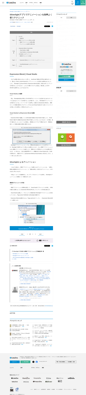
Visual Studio (12, 26)
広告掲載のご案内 (71, 361)
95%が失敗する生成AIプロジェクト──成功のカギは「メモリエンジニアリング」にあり (21, 339)
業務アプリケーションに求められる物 (27, 40)
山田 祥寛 (11, 22)
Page (13, 40)
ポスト (47, 26)
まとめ (20, 66)
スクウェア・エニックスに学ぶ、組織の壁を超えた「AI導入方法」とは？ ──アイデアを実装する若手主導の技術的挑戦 (44, 332)
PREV (21, 234)
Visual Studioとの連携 (24, 50)
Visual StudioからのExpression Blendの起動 (29, 52)
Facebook (40, 296)
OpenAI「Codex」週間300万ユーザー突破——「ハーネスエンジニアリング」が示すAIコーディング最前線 (43, 326)
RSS (35, 294)
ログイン (66, 79)
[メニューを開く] (3, 2)
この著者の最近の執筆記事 (24, 283)
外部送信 (74, 389)
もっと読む (14, 258)
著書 (28, 294)
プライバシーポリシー (68, 389)
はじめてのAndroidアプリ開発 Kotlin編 (28, 280)
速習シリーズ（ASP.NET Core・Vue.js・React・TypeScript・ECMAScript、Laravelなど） (34, 277)
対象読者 (22, 38)
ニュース (21, 2)
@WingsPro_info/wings (24, 296)
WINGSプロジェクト (24, 274)
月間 (71, 17)
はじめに (21, 36)
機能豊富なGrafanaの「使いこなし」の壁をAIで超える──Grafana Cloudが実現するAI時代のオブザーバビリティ (66, 96)
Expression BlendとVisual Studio (25, 48)
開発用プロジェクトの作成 (25, 55)
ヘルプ (31, 389)
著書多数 (41, 280)
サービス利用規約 (59, 389)
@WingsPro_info (41, 294)
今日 (61, 17)
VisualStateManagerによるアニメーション (29, 64)
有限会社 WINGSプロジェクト (40, 289)
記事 (26, 2)
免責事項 (48, 389)
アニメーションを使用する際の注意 (27, 44)
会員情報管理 (43, 389)
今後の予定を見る (66, 145)
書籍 (41, 2)
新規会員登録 (66, 76)
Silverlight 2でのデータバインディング (21, 255)
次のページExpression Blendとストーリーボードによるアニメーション (31, 228)
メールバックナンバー (66, 73)
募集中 (37, 293)
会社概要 (53, 389)
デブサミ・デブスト (33, 2)
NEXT (41, 234)
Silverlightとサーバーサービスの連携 (20, 253)
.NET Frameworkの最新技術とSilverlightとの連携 (23, 257)
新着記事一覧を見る (66, 122)
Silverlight (18, 26)
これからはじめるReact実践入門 (43, 278)
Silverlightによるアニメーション (25, 54)
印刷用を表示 (13, 245)
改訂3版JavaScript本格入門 (28, 278)
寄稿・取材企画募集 (60, 361)
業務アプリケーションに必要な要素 (27, 42)
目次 (41, 32)
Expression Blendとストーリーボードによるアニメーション (32, 60)
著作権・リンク (37, 389)
